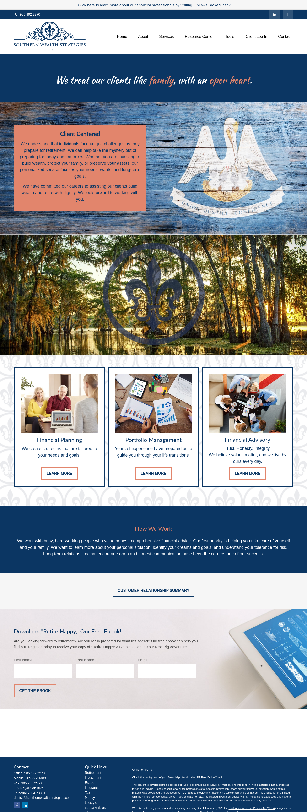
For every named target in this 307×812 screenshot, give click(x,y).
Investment (93, 777)
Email (142, 660)
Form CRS (146, 769)
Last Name (85, 660)
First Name (23, 660)
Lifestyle (91, 803)
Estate (89, 783)
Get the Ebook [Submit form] (35, 691)
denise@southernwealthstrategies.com (42, 798)
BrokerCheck (215, 777)
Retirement (93, 772)
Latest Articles (95, 808)
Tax (87, 793)
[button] (122, 36)
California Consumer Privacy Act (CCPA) (252, 808)
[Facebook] (288, 14)
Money (90, 798)
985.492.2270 (27, 14)
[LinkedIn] (274, 14)
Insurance (92, 788)
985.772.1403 (36, 778)
